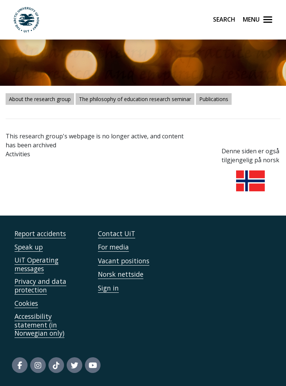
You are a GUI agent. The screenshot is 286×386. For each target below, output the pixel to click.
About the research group (40, 99)
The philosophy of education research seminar (135, 99)
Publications (213, 99)
